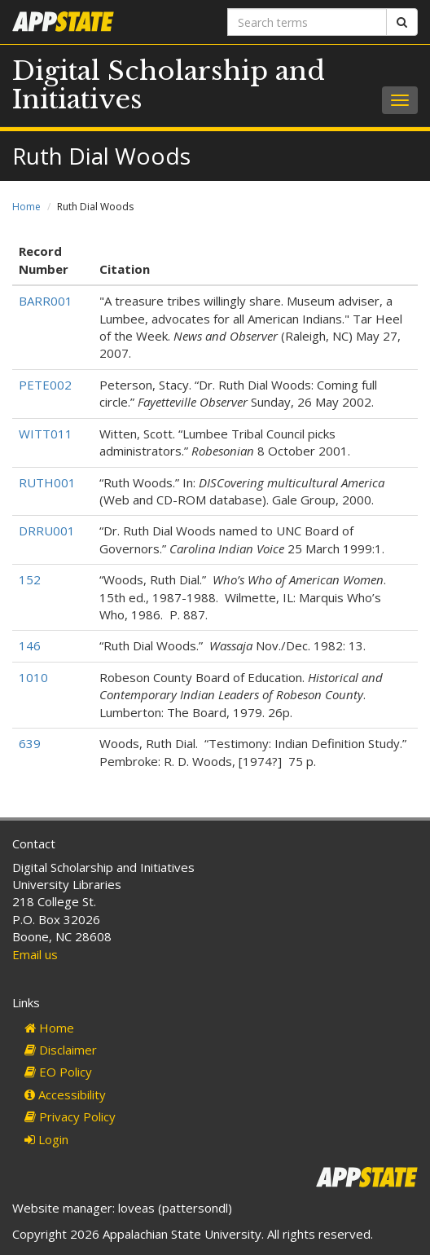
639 (30, 743)
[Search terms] (307, 22)
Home (26, 207)
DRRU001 (47, 530)
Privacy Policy (70, 1116)
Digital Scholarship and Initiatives (168, 85)
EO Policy (58, 1071)
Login (46, 1139)
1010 (33, 677)
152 (30, 579)
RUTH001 (47, 482)
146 (30, 645)
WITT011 (45, 433)
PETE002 (45, 384)
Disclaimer (60, 1049)
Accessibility (65, 1094)
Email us (35, 954)
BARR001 (45, 301)
